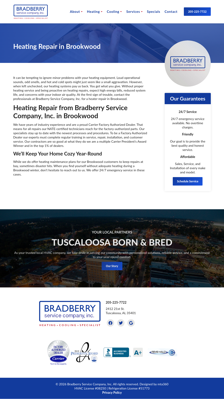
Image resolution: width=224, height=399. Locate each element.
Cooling (113, 11)
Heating (93, 11)
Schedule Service (187, 181)
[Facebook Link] (110, 323)
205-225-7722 (197, 11)
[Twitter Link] (121, 323)
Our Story (112, 271)
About (75, 11)
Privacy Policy (112, 392)
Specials (153, 11)
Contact (170, 11)
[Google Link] (131, 323)
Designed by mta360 (154, 384)
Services (133, 11)
